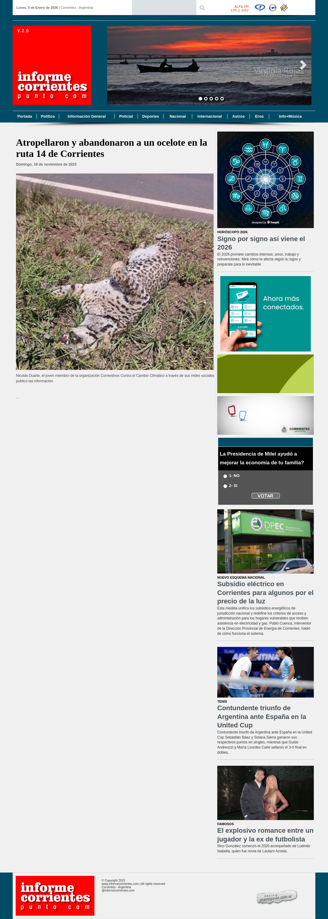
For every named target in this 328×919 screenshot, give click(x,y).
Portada (24, 116)
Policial (126, 116)
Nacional (178, 116)
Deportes (150, 116)
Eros (259, 116)
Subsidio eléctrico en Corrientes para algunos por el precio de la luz (265, 592)
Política (48, 116)
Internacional (210, 116)
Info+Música (290, 116)
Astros (238, 116)
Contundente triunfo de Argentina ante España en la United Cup (261, 716)
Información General (87, 116)
